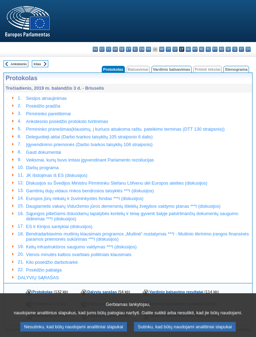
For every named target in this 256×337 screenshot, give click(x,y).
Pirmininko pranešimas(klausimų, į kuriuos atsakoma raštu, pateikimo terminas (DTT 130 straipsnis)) (125, 129)
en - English (141, 49)
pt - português (215, 49)
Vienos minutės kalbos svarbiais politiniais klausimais (78, 254)
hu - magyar (188, 49)
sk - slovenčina (228, 49)
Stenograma (236, 69)
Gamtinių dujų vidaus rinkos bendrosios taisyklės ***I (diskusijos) (90, 190)
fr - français (148, 49)
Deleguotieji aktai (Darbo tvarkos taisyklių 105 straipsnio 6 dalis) (89, 136)
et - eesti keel (128, 49)
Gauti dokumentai (43, 152)
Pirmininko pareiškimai (48, 113)
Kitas (37, 64)
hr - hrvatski (161, 49)
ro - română (221, 49)
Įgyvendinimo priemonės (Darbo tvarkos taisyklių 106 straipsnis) (89, 144)
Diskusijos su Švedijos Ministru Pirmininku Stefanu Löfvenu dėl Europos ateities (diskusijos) (116, 183)
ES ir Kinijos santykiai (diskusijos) (59, 226)
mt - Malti (195, 49)
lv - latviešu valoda (175, 49)
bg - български (95, 49)
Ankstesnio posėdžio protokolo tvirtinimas (67, 121)
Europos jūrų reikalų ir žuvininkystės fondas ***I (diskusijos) (84, 198)
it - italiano (168, 49)
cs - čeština (108, 49)
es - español (102, 49)
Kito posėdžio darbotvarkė (52, 262)
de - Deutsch (122, 49)
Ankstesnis (18, 64)
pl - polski (208, 49)
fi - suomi (241, 49)
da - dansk (115, 49)
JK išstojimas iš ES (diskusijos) (56, 175)
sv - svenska (248, 49)
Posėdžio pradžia (43, 106)
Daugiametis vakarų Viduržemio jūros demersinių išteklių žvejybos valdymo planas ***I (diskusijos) (123, 206)
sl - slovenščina (234, 49)
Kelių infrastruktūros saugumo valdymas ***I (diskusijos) (81, 246)
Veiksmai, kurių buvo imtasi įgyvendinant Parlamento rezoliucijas (90, 160)
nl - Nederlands (201, 49)
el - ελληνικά (135, 49)
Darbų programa (42, 167)
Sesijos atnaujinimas (46, 98)
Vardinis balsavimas (171, 69)
